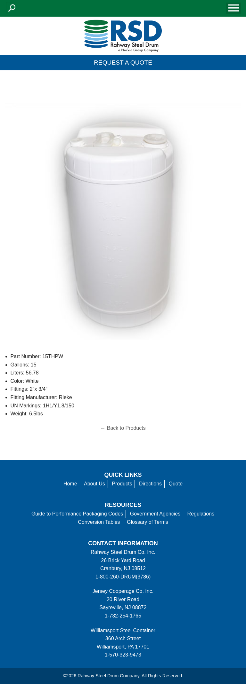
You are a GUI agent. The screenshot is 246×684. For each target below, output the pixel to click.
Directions (150, 483)
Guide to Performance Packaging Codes (77, 513)
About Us (94, 483)
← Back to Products (122, 428)
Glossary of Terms (147, 522)
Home (70, 483)
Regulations (201, 513)
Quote (176, 483)
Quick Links (123, 475)
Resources (123, 505)
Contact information (123, 543)
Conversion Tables (99, 522)
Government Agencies (155, 513)
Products (122, 483)
